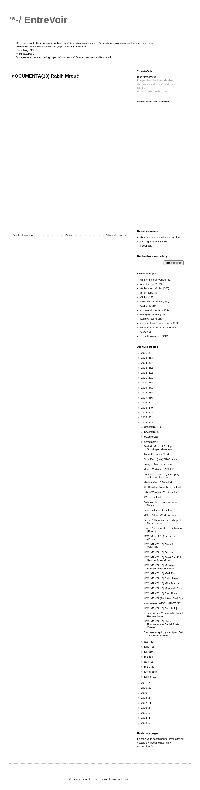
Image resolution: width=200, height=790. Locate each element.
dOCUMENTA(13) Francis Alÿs (160, 608)
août (147, 641)
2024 (144, 362)
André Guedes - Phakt (156, 454)
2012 (144, 422)
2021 (144, 377)
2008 (144, 697)
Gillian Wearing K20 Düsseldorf (161, 492)
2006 (144, 707)
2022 (144, 372)
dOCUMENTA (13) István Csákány (163, 598)
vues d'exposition (150, 336)
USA (143, 331)
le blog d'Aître (28, 50)
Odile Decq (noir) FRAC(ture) (160, 459)
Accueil (69, 235)
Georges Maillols (150, 314)
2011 (144, 682)
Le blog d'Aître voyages (153, 241)
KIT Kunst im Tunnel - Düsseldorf (162, 487)
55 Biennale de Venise (153, 279)
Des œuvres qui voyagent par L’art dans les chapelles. (163, 634)
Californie (145, 305)
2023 (144, 367)
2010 (144, 687)
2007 (144, 702)
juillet (147, 646)
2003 (144, 722)
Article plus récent (23, 235)
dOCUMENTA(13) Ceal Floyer (160, 593)
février (148, 671)
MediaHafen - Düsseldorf (157, 482)
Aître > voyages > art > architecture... (67, 46)
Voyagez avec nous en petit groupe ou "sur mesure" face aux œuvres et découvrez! (63, 57)
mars (147, 666)
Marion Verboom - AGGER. (158, 469)
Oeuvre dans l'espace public (156, 323)
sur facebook (26, 53)
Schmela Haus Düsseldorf (158, 510)
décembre (150, 427)
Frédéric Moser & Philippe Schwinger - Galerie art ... (159, 448)
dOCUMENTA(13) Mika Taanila (161, 583)
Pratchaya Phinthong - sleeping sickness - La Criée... (161, 476)
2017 (144, 397)
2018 (144, 392)
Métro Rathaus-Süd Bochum (159, 515)
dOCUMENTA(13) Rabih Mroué (161, 578)
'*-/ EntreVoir (38, 19)
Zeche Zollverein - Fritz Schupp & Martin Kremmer (162, 522)
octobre (148, 436)
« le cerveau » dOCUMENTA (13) (162, 603)
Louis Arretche (148, 318)
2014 (144, 412)
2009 (144, 692)
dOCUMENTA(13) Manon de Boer (162, 588)
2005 (144, 712)
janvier (148, 676)
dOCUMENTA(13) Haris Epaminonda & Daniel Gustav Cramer (161, 624)
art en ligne (146, 292)
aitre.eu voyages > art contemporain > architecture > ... (160, 742)
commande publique (151, 310)
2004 (144, 717)
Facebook (146, 245)
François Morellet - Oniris (157, 464)
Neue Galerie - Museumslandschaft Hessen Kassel (163, 615)
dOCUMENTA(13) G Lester (158, 552)
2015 (144, 407)
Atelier (144, 297)
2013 (144, 417)
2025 (144, 357)
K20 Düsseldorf (152, 497)
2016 (144, 402)
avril (147, 661)
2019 (144, 387)
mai (146, 656)
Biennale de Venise (151, 301)
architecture (147, 284)
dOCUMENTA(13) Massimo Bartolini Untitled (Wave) (159, 567)
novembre (150, 431)
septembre (150, 441)
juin (146, 651)
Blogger (125, 779)
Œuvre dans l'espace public (156, 327)
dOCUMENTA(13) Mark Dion (159, 573)
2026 (144, 352)
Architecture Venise (151, 288)
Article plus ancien (116, 235)
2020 (144, 382)
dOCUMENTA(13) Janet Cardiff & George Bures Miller (162, 559)
